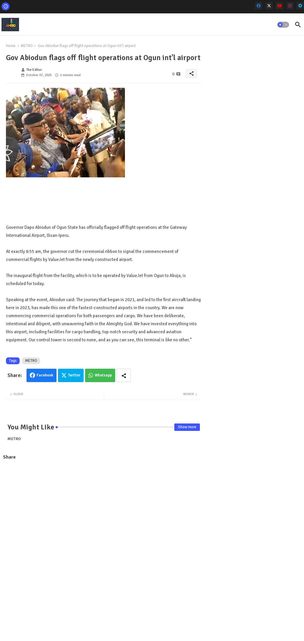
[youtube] (279, 6)
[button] (283, 25)
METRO (27, 45)
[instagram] (290, 6)
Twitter (74, 375)
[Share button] (124, 375)
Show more (187, 427)
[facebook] (258, 6)
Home (10, 45)
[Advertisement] (103, 508)
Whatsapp (103, 375)
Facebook (45, 375)
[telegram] (300, 6)
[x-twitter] (269, 6)
